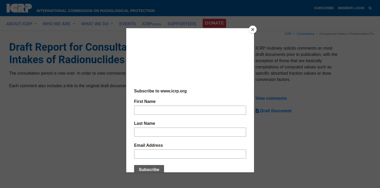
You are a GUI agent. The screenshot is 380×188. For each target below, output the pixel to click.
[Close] (253, 29)
